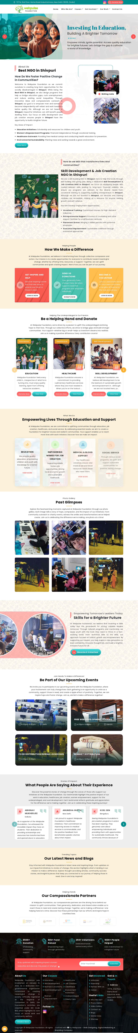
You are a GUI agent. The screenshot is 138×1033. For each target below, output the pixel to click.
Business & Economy (52, 987)
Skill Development (51, 983)
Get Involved (91, 9)
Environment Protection (69, 991)
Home (55, 9)
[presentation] (14, 370)
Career (93, 990)
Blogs (92, 1013)
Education (48, 980)
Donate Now (115, 2)
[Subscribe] (94, 963)
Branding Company (63, 1030)
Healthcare (69, 980)
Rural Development (52, 990)
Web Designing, (90, 1027)
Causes (78, 9)
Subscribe (114, 964)
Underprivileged (71, 996)
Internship (94, 983)
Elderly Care (69, 999)
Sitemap (93, 1019)
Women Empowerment (50, 997)
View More (21, 145)
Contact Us (117, 9)
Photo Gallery (95, 1003)
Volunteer (94, 980)
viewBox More (23, 1022)
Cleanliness (69, 987)
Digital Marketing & (106, 1027)
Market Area (95, 1016)
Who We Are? (67, 9)
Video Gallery (95, 1006)
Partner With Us (96, 987)
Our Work (104, 9)
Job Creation (69, 983)
